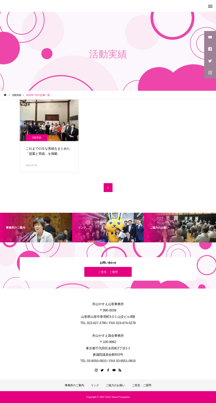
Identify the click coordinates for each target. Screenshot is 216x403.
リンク (95, 385)
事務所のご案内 (74, 385)
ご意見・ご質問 (108, 271)
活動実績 (36, 137)
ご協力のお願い (115, 385)
